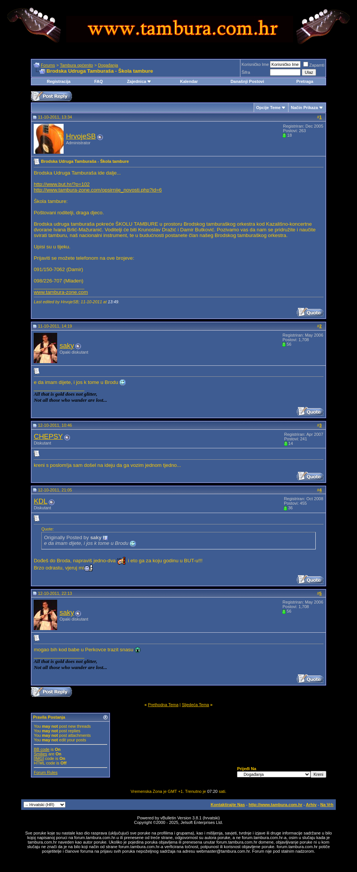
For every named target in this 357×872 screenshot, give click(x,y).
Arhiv (311, 804)
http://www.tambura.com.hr (275, 804)
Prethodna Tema (163, 704)
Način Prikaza (304, 107)
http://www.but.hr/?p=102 (62, 184)
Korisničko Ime (255, 64)
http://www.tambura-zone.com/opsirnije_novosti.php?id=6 (98, 190)
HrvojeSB (81, 136)
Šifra (246, 72)
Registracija (58, 81)
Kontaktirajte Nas (227, 804)
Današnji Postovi (247, 81)
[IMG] (39, 758)
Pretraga (304, 81)
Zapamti (313, 65)
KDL (40, 501)
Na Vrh (327, 804)
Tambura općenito (76, 65)
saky (66, 345)
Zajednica (139, 81)
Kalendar (189, 81)
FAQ (98, 81)
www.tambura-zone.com (61, 292)
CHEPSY (48, 436)
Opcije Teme (268, 107)
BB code (42, 749)
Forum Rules (46, 772)
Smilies (40, 754)
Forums (48, 65)
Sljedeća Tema (195, 704)
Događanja (108, 65)
